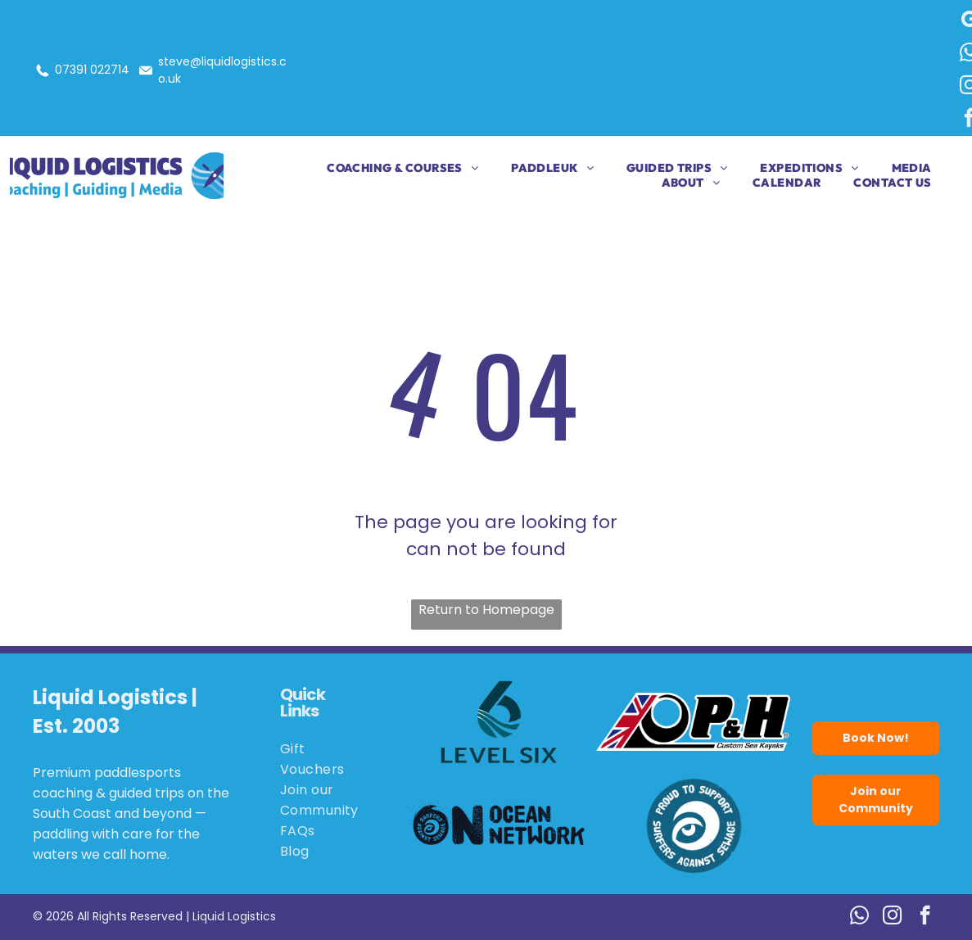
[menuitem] (386, 167)
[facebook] (925, 917)
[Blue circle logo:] (693, 825)
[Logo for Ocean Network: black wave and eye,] (499, 825)
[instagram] (892, 917)
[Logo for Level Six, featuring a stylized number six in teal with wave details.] (499, 722)
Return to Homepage (486, 609)
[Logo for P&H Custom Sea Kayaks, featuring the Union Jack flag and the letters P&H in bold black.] (693, 722)
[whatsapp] (859, 917)
